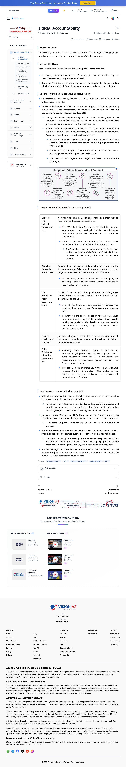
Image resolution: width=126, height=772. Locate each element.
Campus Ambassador (67, 651)
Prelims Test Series (13, 644)
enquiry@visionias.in (63, 621)
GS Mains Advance (39, 641)
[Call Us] (73, 11)
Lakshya (9, 651)
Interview (9, 648)
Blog (61, 644)
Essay (35, 634)
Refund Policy (115, 641)
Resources (63, 634)
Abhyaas (63, 637)
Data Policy (114, 644)
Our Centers (92, 634)
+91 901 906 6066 (82, 12)
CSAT (35, 637)
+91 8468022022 (63, 616)
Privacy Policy (115, 637)
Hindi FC (36, 648)
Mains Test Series (12, 641)
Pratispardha (64, 655)
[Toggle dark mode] (64, 10)
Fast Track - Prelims (40, 644)
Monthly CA (37, 658)
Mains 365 (36, 655)
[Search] (108, 18)
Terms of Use (115, 634)
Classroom (10, 637)
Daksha (9, 655)
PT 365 (35, 651)
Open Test (63, 641)
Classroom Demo (66, 648)
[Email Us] (98, 11)
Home (8, 634)
